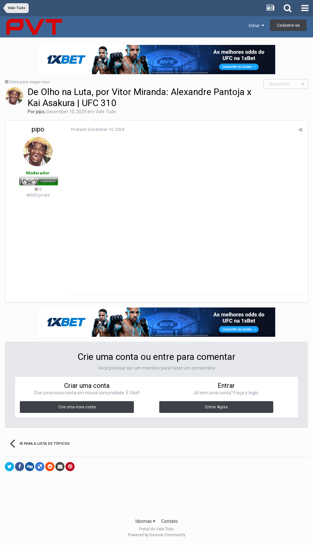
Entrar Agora (216, 407)
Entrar (256, 25)
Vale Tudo (105, 111)
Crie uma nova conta (77, 407)
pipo (40, 111)
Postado (96, 129)
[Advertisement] (156, 497)
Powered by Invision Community (156, 535)
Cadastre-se (288, 25)
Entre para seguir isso (29, 81)
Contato (169, 522)
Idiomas (145, 522)
